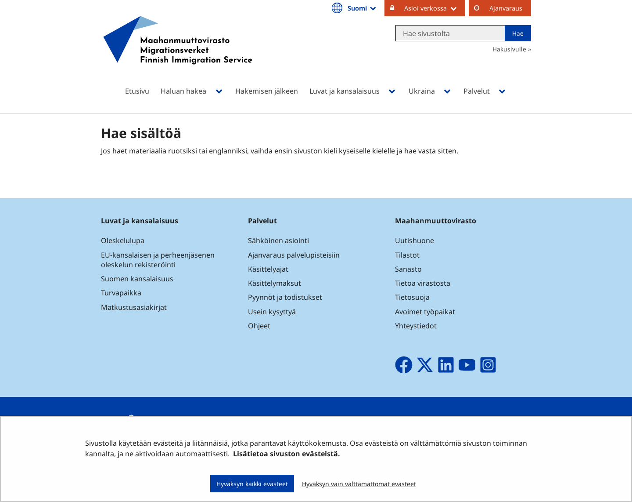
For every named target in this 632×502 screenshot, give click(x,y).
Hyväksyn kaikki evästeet (252, 484)
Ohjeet (259, 326)
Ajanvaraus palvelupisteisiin (294, 255)
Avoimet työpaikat (425, 311)
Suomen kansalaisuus (137, 279)
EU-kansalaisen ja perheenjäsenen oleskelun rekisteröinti (158, 259)
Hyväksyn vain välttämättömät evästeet (359, 484)
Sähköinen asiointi (278, 240)
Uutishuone (414, 240)
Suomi (362, 8)
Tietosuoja (412, 297)
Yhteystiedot (416, 326)
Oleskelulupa (122, 240)
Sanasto (408, 269)
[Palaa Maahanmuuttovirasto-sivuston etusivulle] (178, 52)
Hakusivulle (509, 49)
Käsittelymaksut (274, 283)
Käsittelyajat (268, 269)
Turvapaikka (121, 293)
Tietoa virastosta (422, 283)
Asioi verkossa (434, 8)
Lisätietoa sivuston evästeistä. (286, 453)
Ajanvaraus (505, 8)
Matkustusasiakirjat (134, 307)
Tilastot (407, 255)
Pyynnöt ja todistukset (285, 297)
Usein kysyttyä (273, 311)
